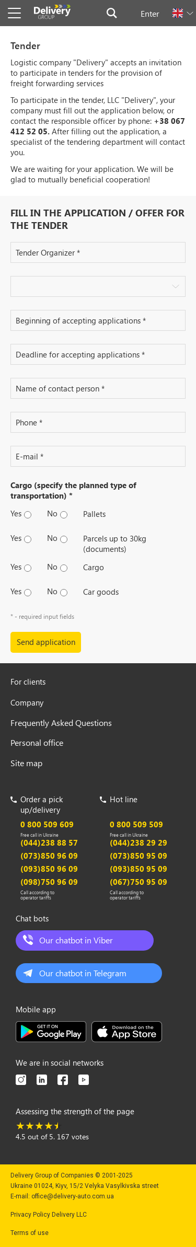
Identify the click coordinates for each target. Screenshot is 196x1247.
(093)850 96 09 (49, 868)
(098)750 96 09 (49, 881)
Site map (26, 762)
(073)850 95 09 (138, 855)
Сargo (93, 567)
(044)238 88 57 (49, 842)
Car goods (101, 591)
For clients (27, 681)
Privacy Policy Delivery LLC (48, 1214)
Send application (46, 642)
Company (26, 702)
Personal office (36, 742)
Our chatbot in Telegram (82, 972)
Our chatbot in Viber (76, 939)
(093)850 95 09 (138, 868)
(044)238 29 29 (138, 842)
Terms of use (29, 1233)
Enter (150, 13)
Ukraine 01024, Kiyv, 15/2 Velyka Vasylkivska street (84, 1186)
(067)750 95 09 (138, 881)
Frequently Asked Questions (61, 722)
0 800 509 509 (136, 824)
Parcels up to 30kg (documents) (114, 543)
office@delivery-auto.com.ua (72, 1196)
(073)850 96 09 (49, 855)
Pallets (94, 514)
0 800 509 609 (47, 824)
